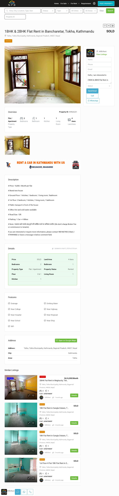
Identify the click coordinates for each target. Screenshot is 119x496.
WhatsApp (93, 101)
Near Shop (51, 321)
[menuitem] (94, 3)
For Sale (64, 3)
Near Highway (52, 309)
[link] (21, 387)
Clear (102, 11)
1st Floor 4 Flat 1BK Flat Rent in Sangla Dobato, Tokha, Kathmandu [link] (67, 463)
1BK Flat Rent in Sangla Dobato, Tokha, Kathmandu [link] (61, 408)
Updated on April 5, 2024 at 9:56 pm (64, 248)
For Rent (74, 3)
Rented (8, 41)
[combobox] (48, 10)
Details (74, 395)
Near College (16, 309)
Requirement (86, 3)
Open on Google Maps (66, 340)
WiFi (12, 326)
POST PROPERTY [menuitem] (106, 3)
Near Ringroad (52, 315)
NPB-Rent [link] (48, 397)
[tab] (68, 52)
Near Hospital (16, 315)
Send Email (92, 91)
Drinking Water (52, 303)
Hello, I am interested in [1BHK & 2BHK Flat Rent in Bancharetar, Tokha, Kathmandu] (99, 78)
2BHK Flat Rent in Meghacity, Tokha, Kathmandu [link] (59, 380)
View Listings (101, 54)
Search (110, 11)
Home (56, 3)
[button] (105, 25)
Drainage (14, 303)
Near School (15, 321)
